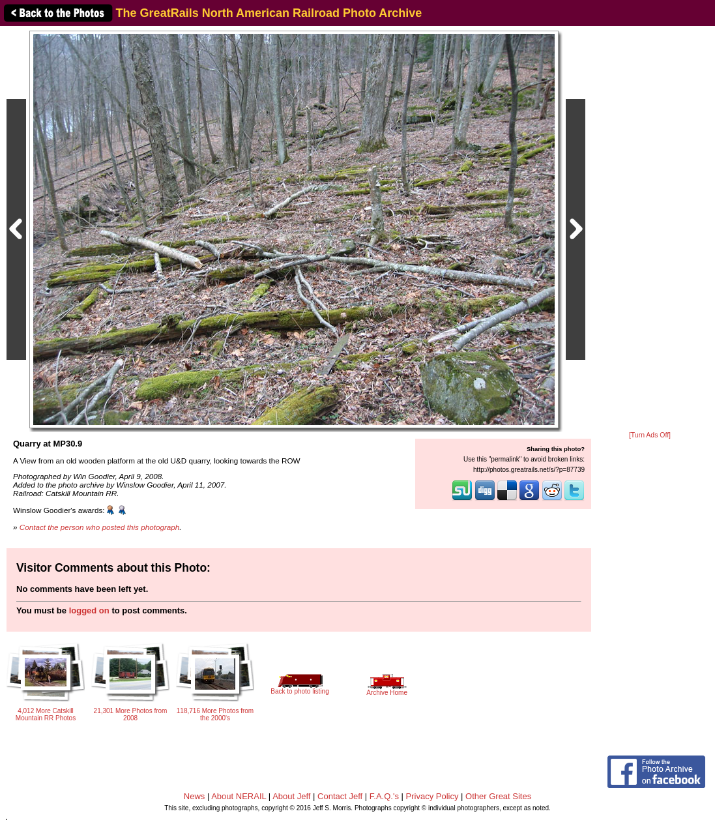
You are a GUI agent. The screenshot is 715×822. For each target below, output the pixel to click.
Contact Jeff (339, 796)
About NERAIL (238, 796)
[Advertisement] (650, 229)
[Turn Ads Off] (650, 435)
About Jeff (291, 796)
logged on (89, 610)
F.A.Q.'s (384, 796)
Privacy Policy (432, 796)
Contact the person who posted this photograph (100, 527)
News (194, 796)
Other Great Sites (498, 796)
